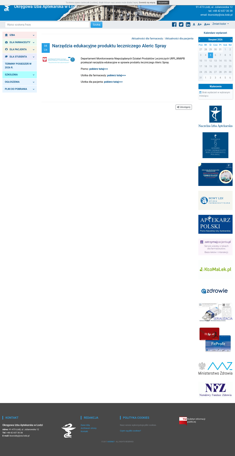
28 (220, 72)
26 (210, 72)
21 (220, 66)
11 (205, 60)
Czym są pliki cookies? (130, 431)
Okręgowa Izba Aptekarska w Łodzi (46, 6)
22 (225, 66)
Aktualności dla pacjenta (179, 38)
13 (215, 60)
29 (225, 72)
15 (225, 60)
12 (210, 60)
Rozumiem (163, 2)
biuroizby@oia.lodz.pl (220, 14)
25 (205, 72)
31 (200, 77)
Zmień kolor (219, 23)
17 (200, 66)
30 (230, 72)
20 (215, 66)
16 (230, 60)
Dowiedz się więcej (147, 2)
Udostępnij (183, 107)
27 (215, 72)
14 (220, 60)
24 (200, 72)
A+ (200, 24)
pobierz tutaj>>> (116, 75)
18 (205, 66)
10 (200, 60)
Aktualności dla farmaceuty (147, 38)
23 (230, 66)
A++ (207, 24)
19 (210, 66)
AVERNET (111, 442)
